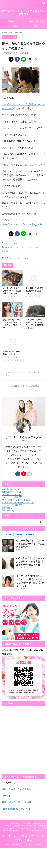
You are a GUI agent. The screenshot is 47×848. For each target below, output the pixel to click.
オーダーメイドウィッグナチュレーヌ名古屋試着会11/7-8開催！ (12, 290)
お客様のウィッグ (35, 21)
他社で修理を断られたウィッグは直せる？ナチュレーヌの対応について (30, 543)
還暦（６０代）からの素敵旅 (16, 789)
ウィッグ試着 (38, 826)
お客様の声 (8, 247)
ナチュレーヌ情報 (10, 243)
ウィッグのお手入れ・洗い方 (25, 828)
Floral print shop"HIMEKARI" (16, 809)
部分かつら (10, 251)
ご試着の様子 (12, 21)
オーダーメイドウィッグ (22, 247)
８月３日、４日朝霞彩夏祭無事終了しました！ (34, 290)
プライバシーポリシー (35, 831)
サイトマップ (19, 831)
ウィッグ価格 (12, 26)
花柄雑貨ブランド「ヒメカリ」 (17, 802)
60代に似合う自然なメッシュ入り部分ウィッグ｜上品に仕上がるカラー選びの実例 (30, 561)
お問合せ (35, 26)
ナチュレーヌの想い (30, 823)
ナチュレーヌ (37, 247)
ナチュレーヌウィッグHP (12, 823)
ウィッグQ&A (8, 828)
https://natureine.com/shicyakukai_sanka (22, 224)
